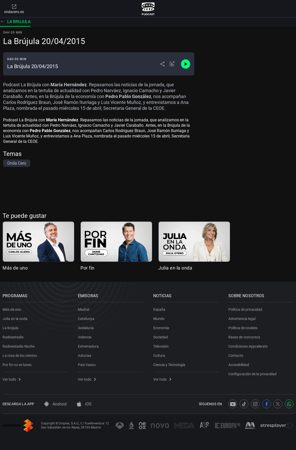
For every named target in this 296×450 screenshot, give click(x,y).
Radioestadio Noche (19, 346)
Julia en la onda (175, 268)
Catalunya (86, 319)
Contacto (235, 355)
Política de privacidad (245, 309)
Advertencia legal (242, 319)
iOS (84, 404)
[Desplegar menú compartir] (162, 64)
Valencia (84, 337)
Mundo (159, 319)
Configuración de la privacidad (252, 374)
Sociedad (160, 337)
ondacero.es (14, 9)
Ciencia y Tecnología (169, 365)
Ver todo (12, 379)
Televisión (161, 346)
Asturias (84, 355)
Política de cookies (243, 328)
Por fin (87, 268)
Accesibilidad (238, 365)
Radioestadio (13, 337)
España (159, 309)
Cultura (159, 355)
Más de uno (15, 268)
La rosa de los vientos (20, 355)
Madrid (83, 309)
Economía (161, 328)
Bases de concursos (244, 337)
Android (55, 404)
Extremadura (88, 346)
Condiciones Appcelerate (248, 346)
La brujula (15, 21)
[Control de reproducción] (185, 64)
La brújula (10, 328)
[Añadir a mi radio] (172, 64)
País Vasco (87, 365)
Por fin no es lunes (17, 365)
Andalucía (86, 328)
